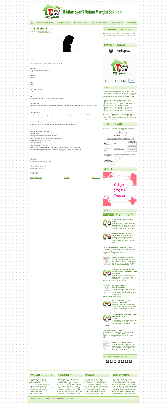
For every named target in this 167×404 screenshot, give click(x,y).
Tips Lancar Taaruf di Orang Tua (96, 388)
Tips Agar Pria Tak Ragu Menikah (97, 386)
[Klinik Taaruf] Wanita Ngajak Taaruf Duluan (118, 103)
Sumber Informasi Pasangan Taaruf (70, 391)
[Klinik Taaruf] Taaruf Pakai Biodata (116, 105)
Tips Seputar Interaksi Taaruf (95, 390)
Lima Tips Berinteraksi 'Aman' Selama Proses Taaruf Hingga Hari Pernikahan (124, 271)
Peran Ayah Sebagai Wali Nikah (124, 388)
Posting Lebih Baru (36, 178)
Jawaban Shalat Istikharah (122, 379)
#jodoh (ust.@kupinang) (39, 390)
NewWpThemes (102, 398)
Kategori (119, 215)
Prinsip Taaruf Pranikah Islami (68, 381)
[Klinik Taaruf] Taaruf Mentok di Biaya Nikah (118, 109)
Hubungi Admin (131, 22)
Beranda (66, 178)
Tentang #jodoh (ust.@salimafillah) (42, 388)
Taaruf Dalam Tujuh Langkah (68, 383)
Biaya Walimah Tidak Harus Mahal (124, 393)
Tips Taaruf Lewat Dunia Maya (96, 383)
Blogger (66, 398)
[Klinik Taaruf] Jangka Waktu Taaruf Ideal (118, 110)
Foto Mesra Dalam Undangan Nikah (125, 386)
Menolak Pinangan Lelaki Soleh (124, 381)
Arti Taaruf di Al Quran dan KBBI (69, 379)
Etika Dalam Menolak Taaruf (122, 233)
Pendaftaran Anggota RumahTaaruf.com (119, 286)
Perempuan (44, 32)
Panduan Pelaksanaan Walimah (124, 391)
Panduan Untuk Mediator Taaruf (69, 393)
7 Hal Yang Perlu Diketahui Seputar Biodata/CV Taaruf (124, 315)
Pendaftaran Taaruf (80, 22)
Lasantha (119, 398)
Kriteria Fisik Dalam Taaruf (121, 342)
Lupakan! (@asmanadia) (39, 379)
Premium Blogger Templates (130, 398)
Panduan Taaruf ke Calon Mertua (69, 390)
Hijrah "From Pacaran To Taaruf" (69, 386)
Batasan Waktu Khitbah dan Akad (124, 384)
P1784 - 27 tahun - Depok (40, 28)
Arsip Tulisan (130, 215)
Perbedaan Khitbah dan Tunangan (124, 383)
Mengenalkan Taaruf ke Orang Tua (70, 388)
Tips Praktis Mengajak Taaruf (95, 381)
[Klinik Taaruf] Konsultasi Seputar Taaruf (117, 100)
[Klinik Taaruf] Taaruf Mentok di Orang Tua (118, 107)
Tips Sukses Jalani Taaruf (94, 379)
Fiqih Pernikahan (117, 22)
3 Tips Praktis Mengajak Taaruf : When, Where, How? (123, 301)
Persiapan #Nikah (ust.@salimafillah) (36, 392)
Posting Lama (96, 178)
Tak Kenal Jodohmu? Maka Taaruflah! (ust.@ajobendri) (39, 385)
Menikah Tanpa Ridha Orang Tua (124, 390)
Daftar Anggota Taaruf (100, 22)
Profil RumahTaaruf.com (46, 22)
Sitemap (71, 398)
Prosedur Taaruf (65, 22)
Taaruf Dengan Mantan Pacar (122, 257)
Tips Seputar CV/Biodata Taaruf (96, 384)
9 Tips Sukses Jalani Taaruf (112, 330)
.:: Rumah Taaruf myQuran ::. (37, 398)
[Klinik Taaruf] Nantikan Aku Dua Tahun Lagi (119, 102)
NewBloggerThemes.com (130, 400)
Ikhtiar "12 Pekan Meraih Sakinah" (69, 384)
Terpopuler (108, 215)
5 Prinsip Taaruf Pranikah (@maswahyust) (38, 382)
